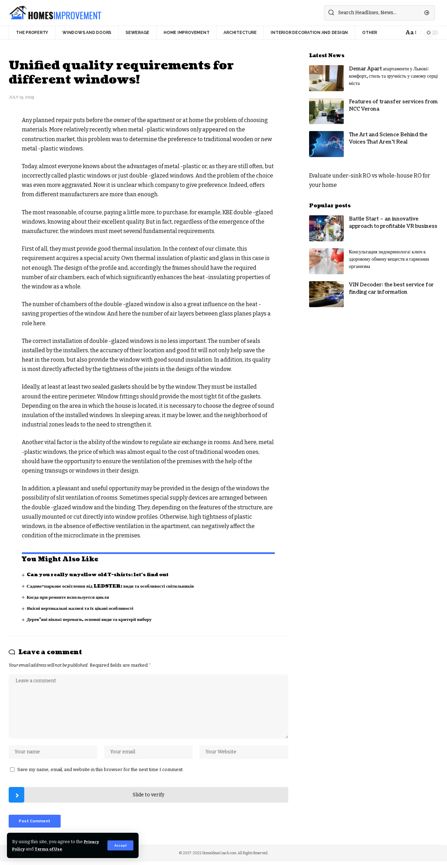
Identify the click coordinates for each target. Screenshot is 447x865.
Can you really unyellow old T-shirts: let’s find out (101, 574)
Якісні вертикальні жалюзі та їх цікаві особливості (82, 608)
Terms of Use (70, 848)
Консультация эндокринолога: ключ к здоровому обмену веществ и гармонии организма (389, 259)
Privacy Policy (28, 848)
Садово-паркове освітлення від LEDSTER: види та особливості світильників (113, 586)
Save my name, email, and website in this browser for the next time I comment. (100, 771)
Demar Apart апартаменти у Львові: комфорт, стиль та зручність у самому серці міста (393, 76)
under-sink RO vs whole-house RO (377, 175)
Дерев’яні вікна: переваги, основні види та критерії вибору (91, 619)
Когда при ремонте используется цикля (69, 597)
